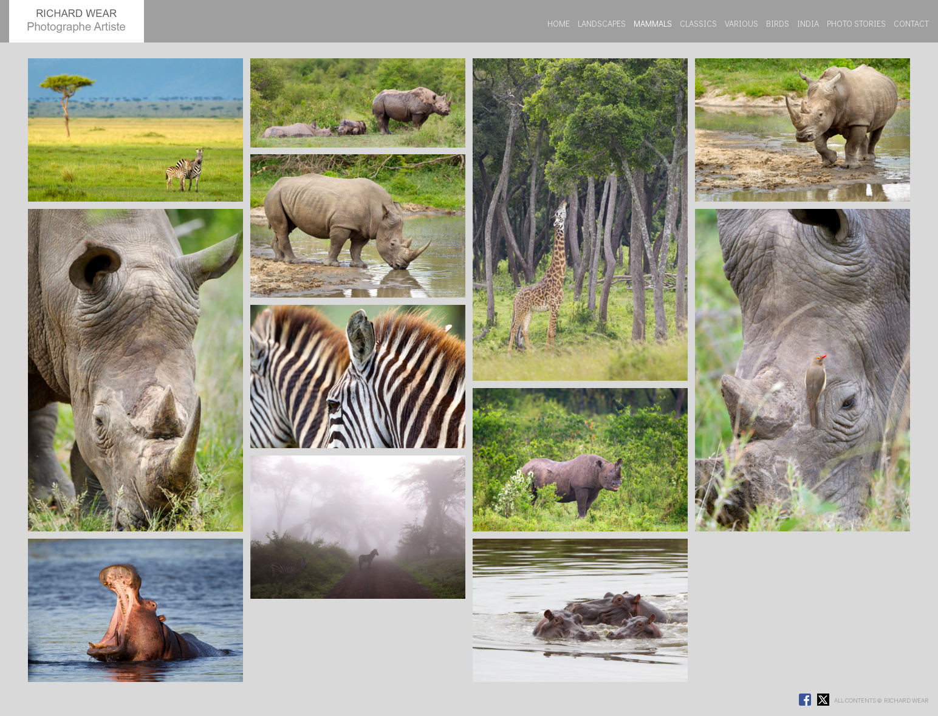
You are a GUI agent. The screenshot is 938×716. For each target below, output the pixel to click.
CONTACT (911, 23)
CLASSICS (698, 23)
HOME (558, 23)
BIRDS (777, 23)
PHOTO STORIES (856, 23)
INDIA (808, 23)
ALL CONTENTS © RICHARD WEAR (881, 699)
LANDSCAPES (602, 23)
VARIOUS (741, 23)
